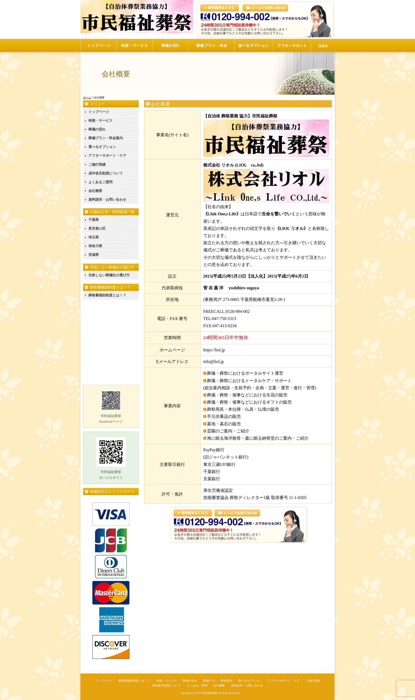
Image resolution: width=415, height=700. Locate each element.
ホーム (87, 97)
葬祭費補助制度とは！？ (107, 295)
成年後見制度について (105, 173)
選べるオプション (102, 147)
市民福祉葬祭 (210, 693)
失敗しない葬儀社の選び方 (109, 275)
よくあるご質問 (100, 182)
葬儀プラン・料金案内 (105, 138)
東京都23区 (97, 228)
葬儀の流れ (97, 129)
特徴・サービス (100, 120)
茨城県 (93, 255)
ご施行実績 (97, 165)
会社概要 (95, 191)
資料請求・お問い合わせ (107, 200)
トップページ (98, 112)
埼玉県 (93, 237)
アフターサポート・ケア (107, 156)
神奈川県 (95, 246)
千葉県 (93, 220)
